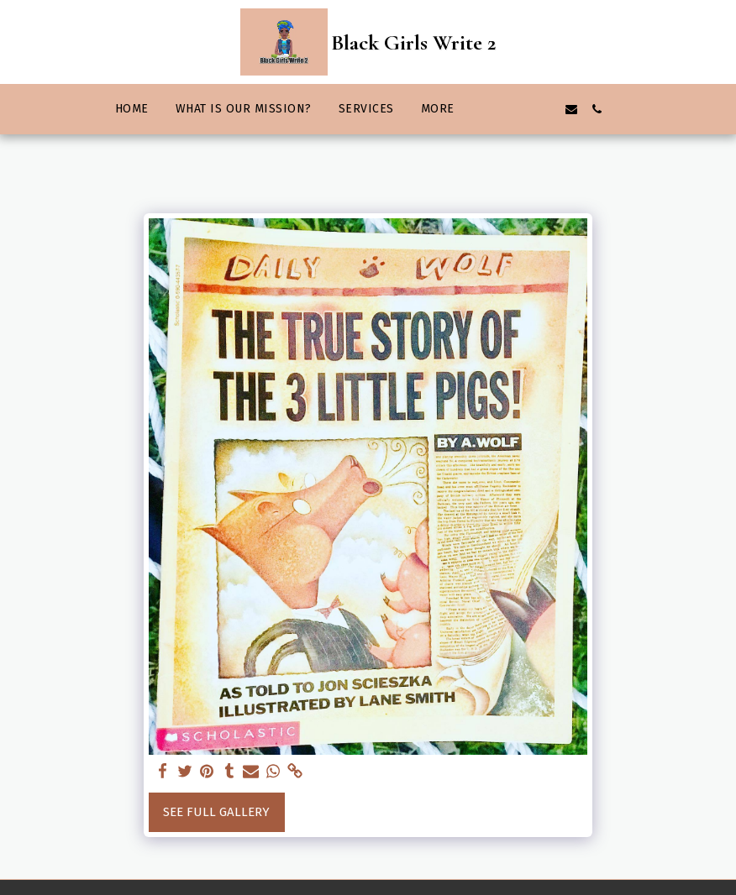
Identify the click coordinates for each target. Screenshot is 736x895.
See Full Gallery (216, 811)
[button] (495, 109)
